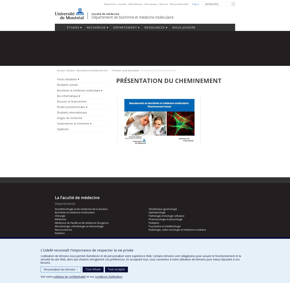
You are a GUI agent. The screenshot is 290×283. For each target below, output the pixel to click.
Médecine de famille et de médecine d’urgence (82, 223)
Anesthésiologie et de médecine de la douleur (81, 209)
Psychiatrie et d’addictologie (165, 226)
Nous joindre (184, 27)
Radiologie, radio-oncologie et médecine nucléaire (177, 229)
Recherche (96, 27)
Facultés (122, 4)
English (195, 4)
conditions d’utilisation (108, 276)
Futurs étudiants (67, 79)
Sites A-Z (163, 4)
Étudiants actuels (67, 85)
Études (73, 27)
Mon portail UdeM (179, 4)
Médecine (60, 219)
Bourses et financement (72, 101)
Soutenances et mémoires (73, 123)
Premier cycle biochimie (125, 70)
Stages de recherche (69, 118)
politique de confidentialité (70, 276)
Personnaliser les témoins (61, 269)
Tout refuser (93, 269)
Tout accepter (116, 269)
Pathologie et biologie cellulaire (166, 216)
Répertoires (110, 4)
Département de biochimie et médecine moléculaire (132, 17)
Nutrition (60, 233)
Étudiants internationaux (72, 112)
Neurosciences (63, 229)
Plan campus (150, 4)
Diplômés (63, 129)
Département (125, 27)
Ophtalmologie (157, 212)
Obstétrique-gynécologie (163, 209)
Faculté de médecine (105, 14)
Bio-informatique (67, 96)
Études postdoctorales (71, 107)
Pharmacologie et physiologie (166, 219)
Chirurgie (60, 216)
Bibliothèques (135, 4)
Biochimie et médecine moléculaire (93, 70)
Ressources (154, 27)
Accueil (59, 27)
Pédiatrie (154, 223)
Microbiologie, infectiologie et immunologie (79, 226)
